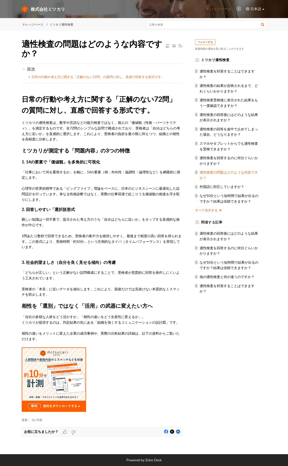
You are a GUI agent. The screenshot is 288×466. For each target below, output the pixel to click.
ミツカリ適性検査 (61, 24)
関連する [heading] (213, 222)
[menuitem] (219, 9)
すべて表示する (209, 210)
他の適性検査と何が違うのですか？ (228, 276)
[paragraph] (102, 223)
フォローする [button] (206, 42)
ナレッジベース (219, 8)
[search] (207, 24)
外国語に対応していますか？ (223, 186)
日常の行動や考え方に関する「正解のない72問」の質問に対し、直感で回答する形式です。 (98, 77)
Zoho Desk (153, 460)
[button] (239, 9)
